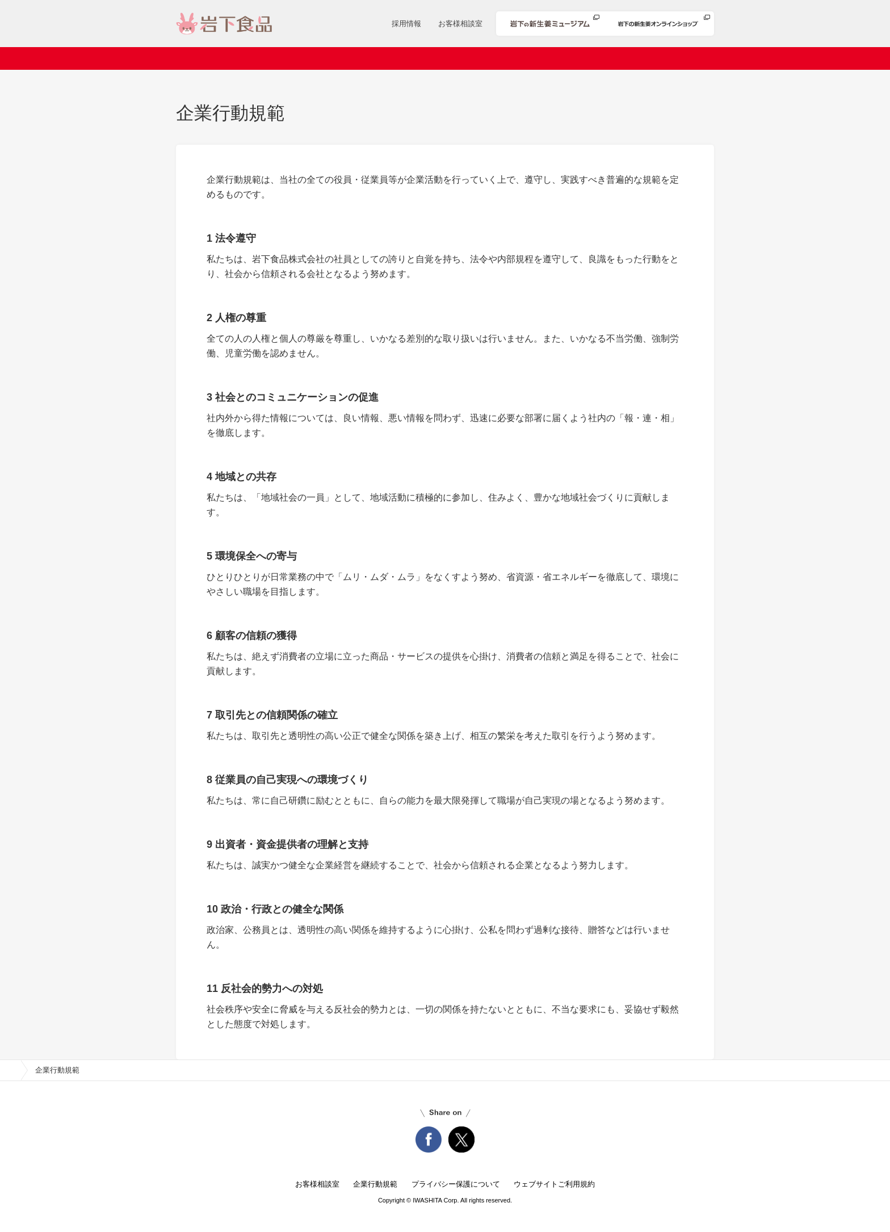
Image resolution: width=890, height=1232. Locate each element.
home (10, 1070)
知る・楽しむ (665, 58)
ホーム (212, 58)
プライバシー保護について (456, 1184)
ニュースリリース (340, 58)
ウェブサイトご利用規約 (554, 1184)
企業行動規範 (375, 1184)
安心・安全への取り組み (569, 58)
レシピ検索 (478, 58)
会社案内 (266, 58)
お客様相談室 (460, 23)
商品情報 (415, 58)
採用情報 (406, 23)
